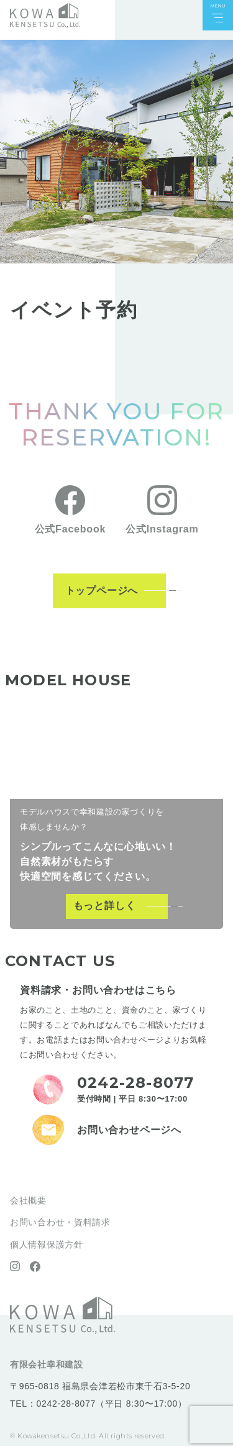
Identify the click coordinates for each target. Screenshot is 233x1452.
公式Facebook (70, 535)
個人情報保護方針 (46, 1251)
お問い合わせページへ (129, 1136)
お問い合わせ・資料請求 (60, 1229)
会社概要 (28, 1207)
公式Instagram (162, 535)
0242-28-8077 (66, 1410)
